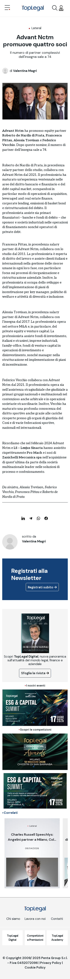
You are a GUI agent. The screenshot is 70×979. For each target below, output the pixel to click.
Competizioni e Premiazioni (35, 938)
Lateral (36, 28)
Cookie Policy (35, 967)
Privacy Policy (50, 963)
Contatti (57, 919)
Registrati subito (42, 587)
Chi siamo (13, 919)
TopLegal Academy (57, 938)
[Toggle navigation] (7, 8)
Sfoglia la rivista (35, 673)
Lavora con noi (35, 919)
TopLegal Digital (12, 938)
